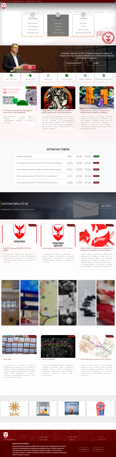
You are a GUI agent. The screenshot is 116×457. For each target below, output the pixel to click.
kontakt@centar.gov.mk (19, 1)
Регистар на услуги (86, 302)
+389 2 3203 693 (6, 1)
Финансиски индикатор (71, 409)
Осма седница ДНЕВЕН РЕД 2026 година (57, 248)
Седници (58, 30)
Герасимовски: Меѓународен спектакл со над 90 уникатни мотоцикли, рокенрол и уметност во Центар (57, 112)
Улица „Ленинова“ (48, 359)
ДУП (48, 303)
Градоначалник (73, 63)
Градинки (10, 303)
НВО (67, 303)
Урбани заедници (103, 79)
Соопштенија (101, 439)
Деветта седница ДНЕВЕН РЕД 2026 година (17, 249)
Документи (55, 12)
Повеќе (107, 206)
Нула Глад (7, 359)
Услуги (83, 26)
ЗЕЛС (43, 409)
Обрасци (48, 79)
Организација (33, 26)
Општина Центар (13, 6)
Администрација (40, 12)
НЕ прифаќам (98, 449)
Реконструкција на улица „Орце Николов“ (96, 359)
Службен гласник (58, 33)
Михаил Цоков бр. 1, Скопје (34, 1)
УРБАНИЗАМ (66, 79)
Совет (96, 63)
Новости (83, 23)
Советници (58, 23)
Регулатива (32, 30)
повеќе (26, 454)
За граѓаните (66, 12)
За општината (32, 23)
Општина (27, 12)
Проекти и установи (83, 12)
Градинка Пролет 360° (83, 33)
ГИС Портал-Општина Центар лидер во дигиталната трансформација (17, 111)
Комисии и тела (33, 33)
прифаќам (83, 449)
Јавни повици (83, 30)
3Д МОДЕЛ (29, 79)
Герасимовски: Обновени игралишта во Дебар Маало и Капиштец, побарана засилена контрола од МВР (95, 112)
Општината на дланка (100, 409)
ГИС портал (11, 79)
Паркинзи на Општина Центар (14, 409)
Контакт (110, 12)
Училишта (29, 303)
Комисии (58, 26)
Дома (21, 12)
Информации (99, 12)
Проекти (105, 303)
